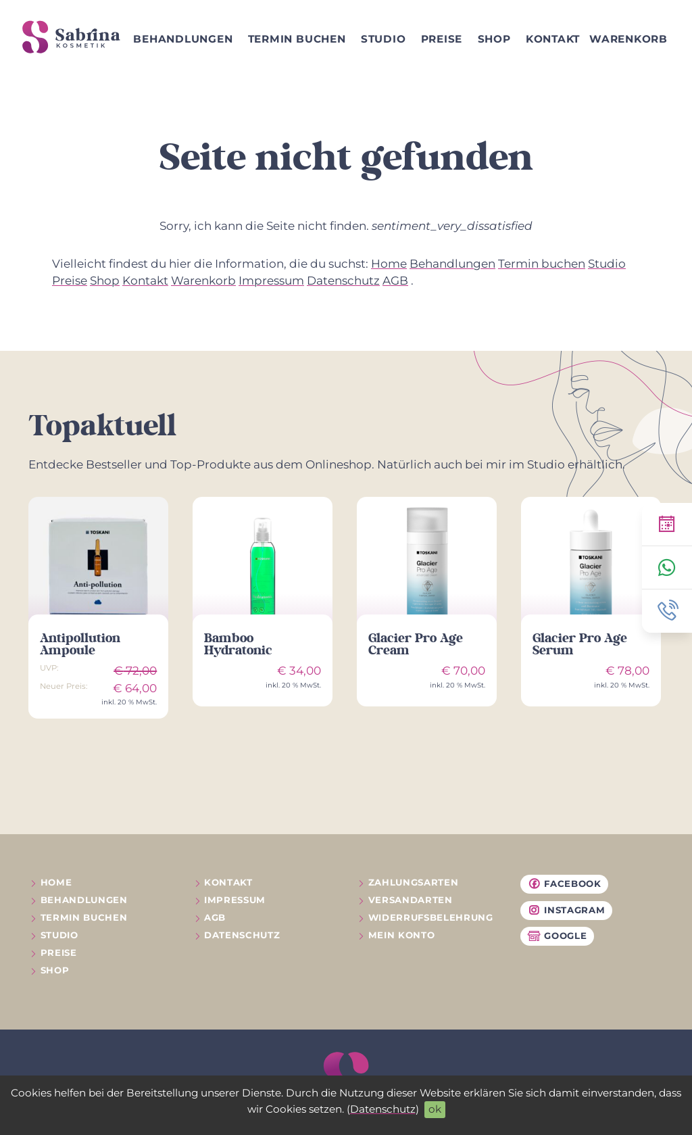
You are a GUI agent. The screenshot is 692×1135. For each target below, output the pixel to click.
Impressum (271, 280)
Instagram (566, 910)
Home (389, 263)
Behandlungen (182, 38)
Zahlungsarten (413, 882)
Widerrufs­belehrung (430, 917)
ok (434, 1109)
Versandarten (410, 899)
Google (557, 936)
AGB (395, 280)
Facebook (564, 884)
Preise (442, 38)
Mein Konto (401, 934)
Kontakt (553, 38)
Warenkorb (628, 38)
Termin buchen (297, 38)
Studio (383, 38)
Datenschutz (383, 1109)
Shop (494, 38)
